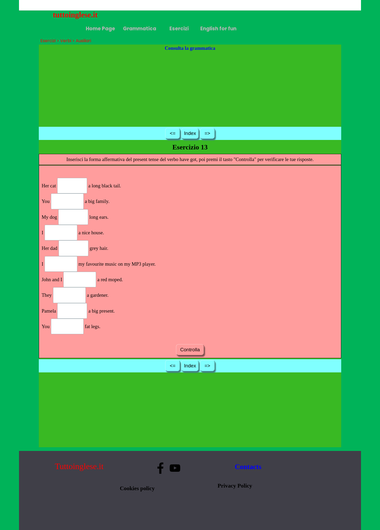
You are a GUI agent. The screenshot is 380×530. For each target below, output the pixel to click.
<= (172, 133)
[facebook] (160, 468)
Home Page (100, 28)
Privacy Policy (235, 486)
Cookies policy (137, 488)
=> (207, 133)
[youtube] (175, 468)
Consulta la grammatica (190, 48)
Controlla (190, 349)
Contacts (248, 467)
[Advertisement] (190, 89)
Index (190, 133)
